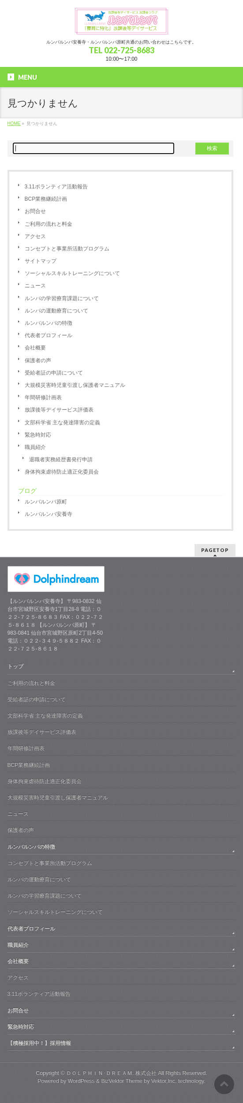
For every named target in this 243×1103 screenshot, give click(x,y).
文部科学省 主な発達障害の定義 (62, 422)
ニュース (35, 286)
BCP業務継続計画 (46, 199)
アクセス (35, 236)
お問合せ (35, 211)
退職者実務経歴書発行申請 (61, 459)
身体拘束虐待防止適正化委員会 (62, 472)
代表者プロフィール (48, 335)
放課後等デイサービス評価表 (59, 410)
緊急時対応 (38, 435)
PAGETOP (215, 550)
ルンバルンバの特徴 (48, 323)
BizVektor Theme (121, 1081)
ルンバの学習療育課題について (62, 298)
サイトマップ (40, 261)
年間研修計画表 (43, 397)
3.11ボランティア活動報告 (56, 187)
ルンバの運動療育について (56, 311)
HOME (14, 123)
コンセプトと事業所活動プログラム (67, 249)
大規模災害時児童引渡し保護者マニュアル (75, 385)
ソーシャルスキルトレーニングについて (72, 273)
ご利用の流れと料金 (48, 224)
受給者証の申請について (54, 373)
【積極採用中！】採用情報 (39, 1043)
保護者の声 (38, 360)
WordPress (81, 1081)
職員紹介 (35, 447)
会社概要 (35, 348)
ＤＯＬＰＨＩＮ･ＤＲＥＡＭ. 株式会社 (111, 1073)
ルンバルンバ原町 (46, 502)
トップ (15, 666)
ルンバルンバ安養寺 (48, 514)
